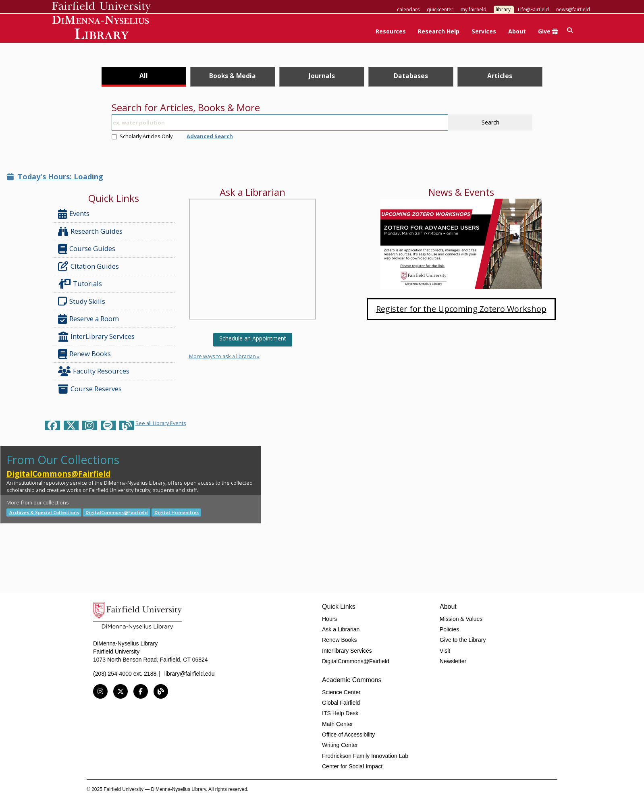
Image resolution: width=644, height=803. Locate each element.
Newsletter (453, 661)
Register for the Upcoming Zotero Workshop (461, 308)
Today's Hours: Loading (55, 176)
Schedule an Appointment (252, 338)
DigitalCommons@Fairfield (58, 473)
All (143, 75)
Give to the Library (463, 640)
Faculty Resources (93, 371)
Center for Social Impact (352, 766)
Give (548, 31)
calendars (408, 9)
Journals (322, 75)
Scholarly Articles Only (142, 136)
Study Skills (83, 301)
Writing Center (340, 745)
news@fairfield (573, 9)
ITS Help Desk (340, 713)
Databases (411, 75)
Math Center (337, 724)
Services (484, 31)
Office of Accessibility (348, 734)
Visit (445, 650)
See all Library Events (160, 423)
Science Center (341, 692)
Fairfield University (101, 7)
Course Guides (86, 248)
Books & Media (232, 75)
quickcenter (440, 9)
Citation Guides (88, 266)
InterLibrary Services (97, 336)
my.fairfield (473, 9)
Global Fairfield (341, 702)
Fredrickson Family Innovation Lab (365, 756)
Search (490, 122)
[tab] (144, 77)
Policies (449, 629)
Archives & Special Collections (44, 512)
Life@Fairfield (533, 9)
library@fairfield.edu (189, 673)
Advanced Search (210, 136)
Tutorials (81, 283)
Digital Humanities (176, 512)
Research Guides (90, 231)
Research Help (438, 31)
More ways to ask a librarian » (224, 356)
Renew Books (84, 354)
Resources (391, 31)
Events (73, 213)
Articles (499, 75)
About (517, 31)
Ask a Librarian (340, 629)
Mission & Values (461, 619)
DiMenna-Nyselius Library (101, 29)
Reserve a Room (88, 318)
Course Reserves (90, 389)
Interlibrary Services (347, 650)
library (503, 9)
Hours (329, 619)
